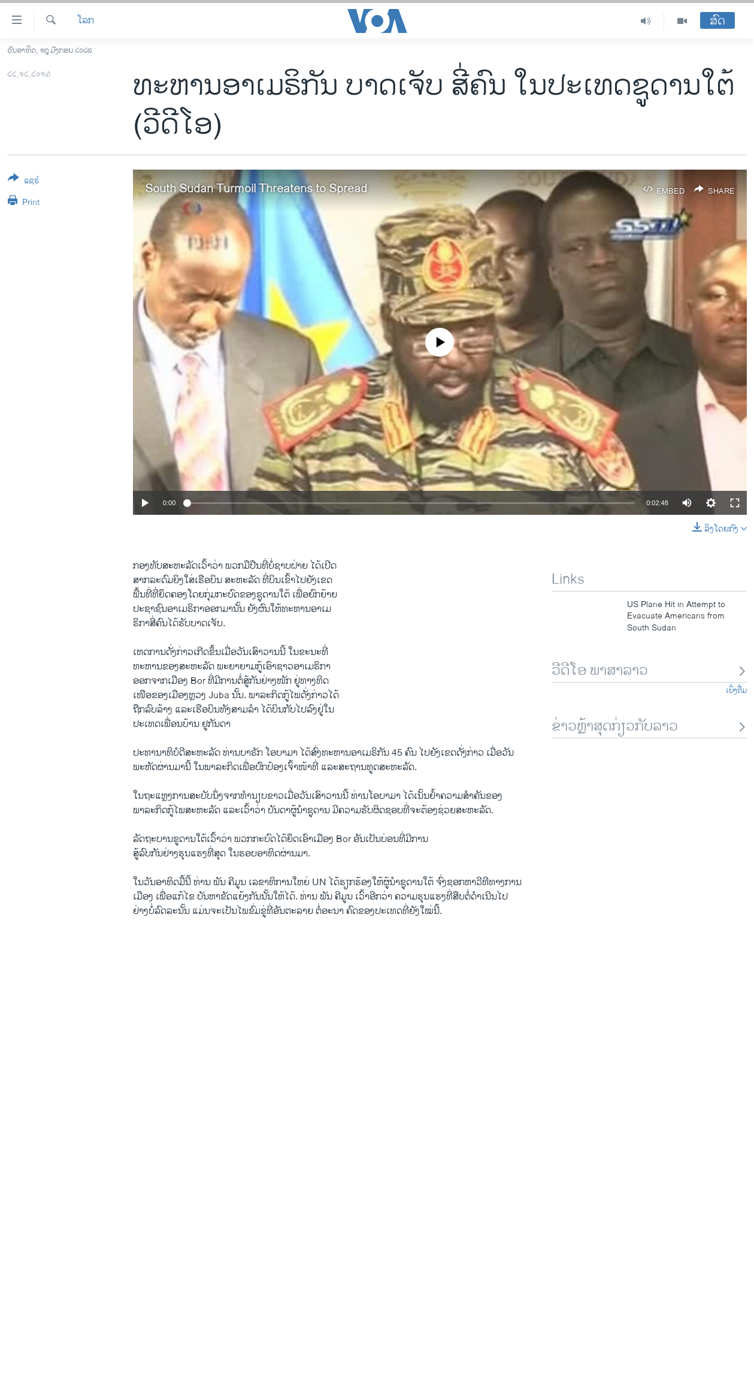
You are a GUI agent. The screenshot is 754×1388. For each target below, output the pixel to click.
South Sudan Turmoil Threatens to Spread (256, 189)
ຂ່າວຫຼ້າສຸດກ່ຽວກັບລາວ (649, 726)
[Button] (24, 182)
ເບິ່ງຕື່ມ (736, 690)
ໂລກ (85, 21)
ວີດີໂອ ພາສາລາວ (649, 671)
